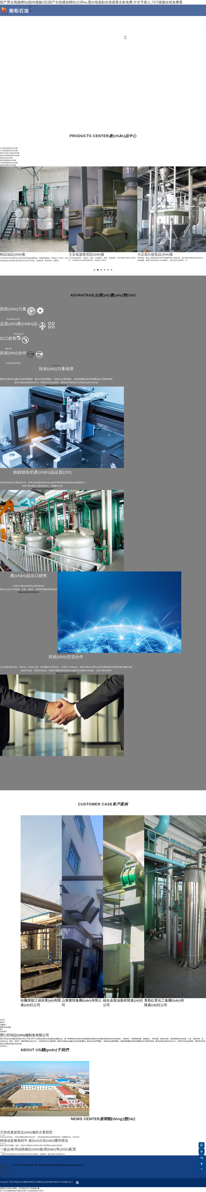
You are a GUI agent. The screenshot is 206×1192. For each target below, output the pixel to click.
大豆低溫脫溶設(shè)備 (9, 151)
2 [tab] (97, 269)
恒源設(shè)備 (5, 1168)
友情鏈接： (4, 1165)
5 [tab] (108, 269)
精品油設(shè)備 (6, 158)
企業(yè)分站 (5, 1170)
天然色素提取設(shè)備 (9, 163)
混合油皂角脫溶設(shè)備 (9, 155)
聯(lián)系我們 (196, 18)
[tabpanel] (34, 214)
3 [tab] (101, 269)
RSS (2, 1177)
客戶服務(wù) (183, 18)
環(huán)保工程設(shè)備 (9, 153)
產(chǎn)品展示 (157, 24)
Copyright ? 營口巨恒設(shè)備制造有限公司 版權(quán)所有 (25, 1182)
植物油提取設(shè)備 (8, 165)
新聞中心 (170, 18)
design (75, 1182)
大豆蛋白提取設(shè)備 (9, 148)
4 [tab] (104, 269)
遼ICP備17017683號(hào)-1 (61, 1182)
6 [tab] (111, 269)
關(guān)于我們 (144, 24)
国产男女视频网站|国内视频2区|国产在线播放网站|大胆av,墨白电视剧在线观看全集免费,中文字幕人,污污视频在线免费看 (91, 2)
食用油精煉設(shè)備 (8, 160)
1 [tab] (94, 269)
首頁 (131, 18)
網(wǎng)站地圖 (6, 1173)
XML (2, 1175)
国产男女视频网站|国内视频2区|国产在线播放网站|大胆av (22, 1191)
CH (30, 8)
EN (30, 12)
